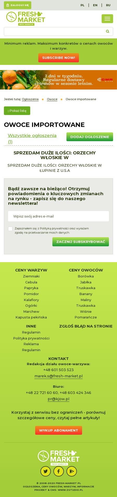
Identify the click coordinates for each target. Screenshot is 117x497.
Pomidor (31, 294)
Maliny (86, 300)
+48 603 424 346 (75, 392)
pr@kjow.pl (58, 399)
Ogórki (31, 305)
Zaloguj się (19, 5)
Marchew (31, 311)
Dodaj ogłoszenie (89, 137)
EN (95, 5)
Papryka (31, 288)
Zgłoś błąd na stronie (86, 326)
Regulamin (31, 332)
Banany (85, 294)
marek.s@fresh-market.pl (58, 376)
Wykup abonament (58, 430)
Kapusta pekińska (31, 317)
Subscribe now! (58, 58)
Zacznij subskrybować (80, 242)
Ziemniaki (31, 276)
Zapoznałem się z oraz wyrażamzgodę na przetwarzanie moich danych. (52, 230)
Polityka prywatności (31, 338)
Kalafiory (31, 300)
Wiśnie (86, 311)
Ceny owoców (86, 270)
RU (108, 5)
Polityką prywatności (54, 228)
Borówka (86, 276)
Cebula (31, 282)
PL (82, 5)
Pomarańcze (86, 317)
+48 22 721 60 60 (42, 392)
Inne (31, 326)
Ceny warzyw (31, 270)
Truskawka (85, 288)
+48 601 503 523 (58, 369)
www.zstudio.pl (70, 489)
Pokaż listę (17, 111)
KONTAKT (58, 358)
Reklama (31, 344)
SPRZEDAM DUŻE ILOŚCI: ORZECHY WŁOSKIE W (55, 155)
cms (53, 489)
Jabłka (85, 282)
